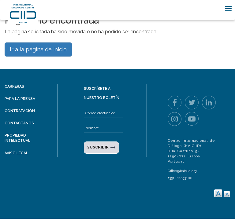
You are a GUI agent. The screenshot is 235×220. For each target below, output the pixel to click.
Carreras (14, 86)
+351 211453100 (180, 178)
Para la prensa (20, 99)
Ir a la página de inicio (38, 49)
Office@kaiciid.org (182, 171)
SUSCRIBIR (98, 147)
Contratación (20, 111)
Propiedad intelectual (17, 138)
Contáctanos (19, 123)
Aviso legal (16, 153)
